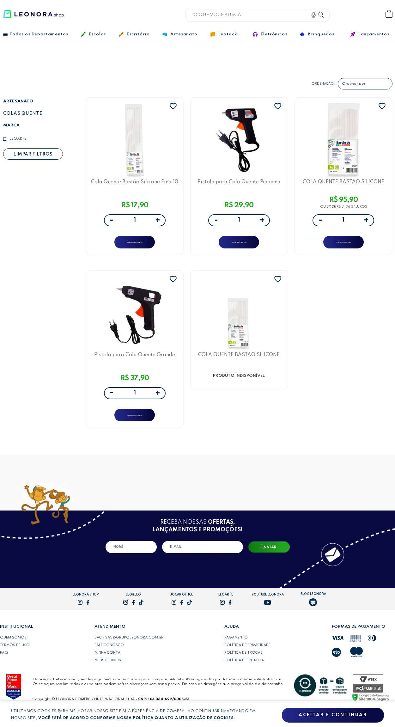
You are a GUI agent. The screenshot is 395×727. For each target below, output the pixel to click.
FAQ (4, 666)
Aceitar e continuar (333, 715)
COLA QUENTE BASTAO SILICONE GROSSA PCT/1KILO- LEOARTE (343, 183)
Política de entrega (244, 673)
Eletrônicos (270, 34)
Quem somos (13, 650)
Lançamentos (369, 34)
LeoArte (18, 139)
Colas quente (22, 113)
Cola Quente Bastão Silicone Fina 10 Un (134, 183)
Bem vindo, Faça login (347, 14)
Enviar (269, 560)
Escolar (93, 34)
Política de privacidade (247, 658)
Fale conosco (109, 658)
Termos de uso (15, 658)
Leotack (223, 34)
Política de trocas (243, 666)
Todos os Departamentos (35, 34)
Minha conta (107, 666)
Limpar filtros (32, 154)
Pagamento (236, 650)
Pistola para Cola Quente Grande (134, 363)
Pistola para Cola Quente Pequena (239, 183)
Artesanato (179, 34)
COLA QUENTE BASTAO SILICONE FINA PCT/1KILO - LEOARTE (239, 363)
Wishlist (368, 14)
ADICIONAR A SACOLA (135, 245)
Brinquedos (317, 34)
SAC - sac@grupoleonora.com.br (128, 650)
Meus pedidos (107, 673)
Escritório (134, 34)
